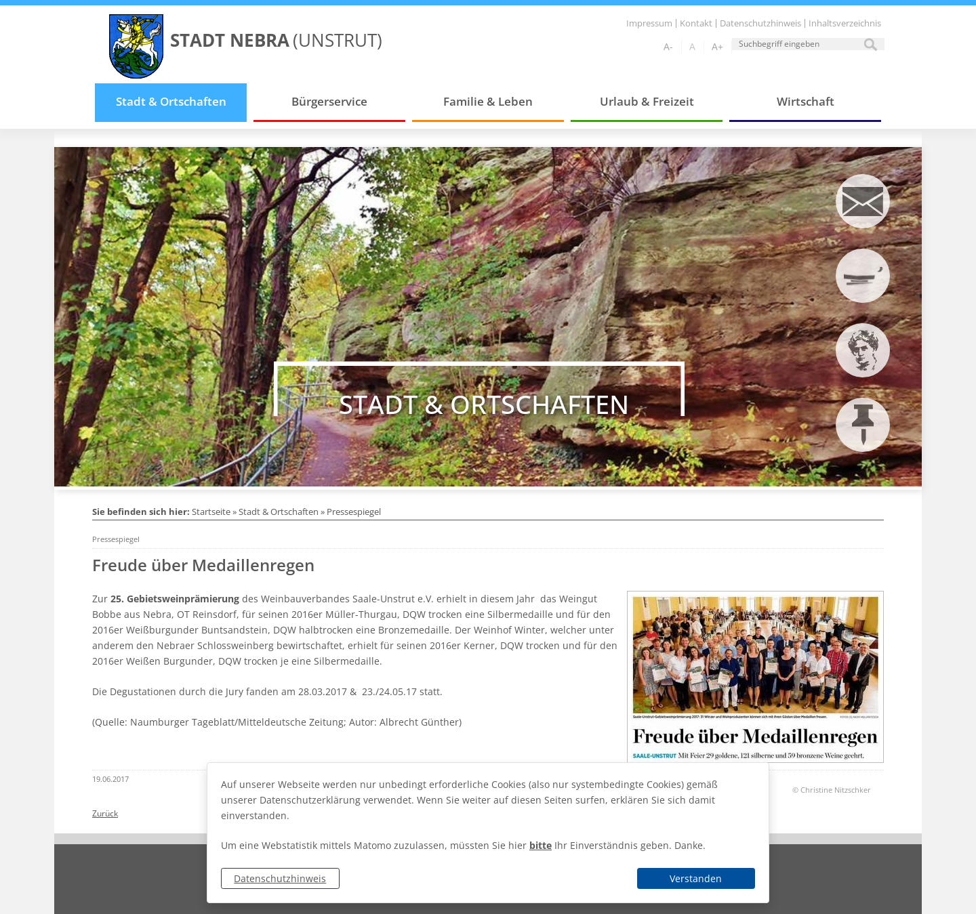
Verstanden (696, 878)
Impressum (649, 23)
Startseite (211, 511)
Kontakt (696, 23)
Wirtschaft (805, 101)
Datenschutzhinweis (280, 878)
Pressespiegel (354, 511)
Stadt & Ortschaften (171, 101)
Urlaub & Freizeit (647, 101)
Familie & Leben (488, 101)
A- (668, 46)
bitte (540, 845)
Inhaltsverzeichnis (845, 23)
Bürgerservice (329, 101)
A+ (717, 46)
